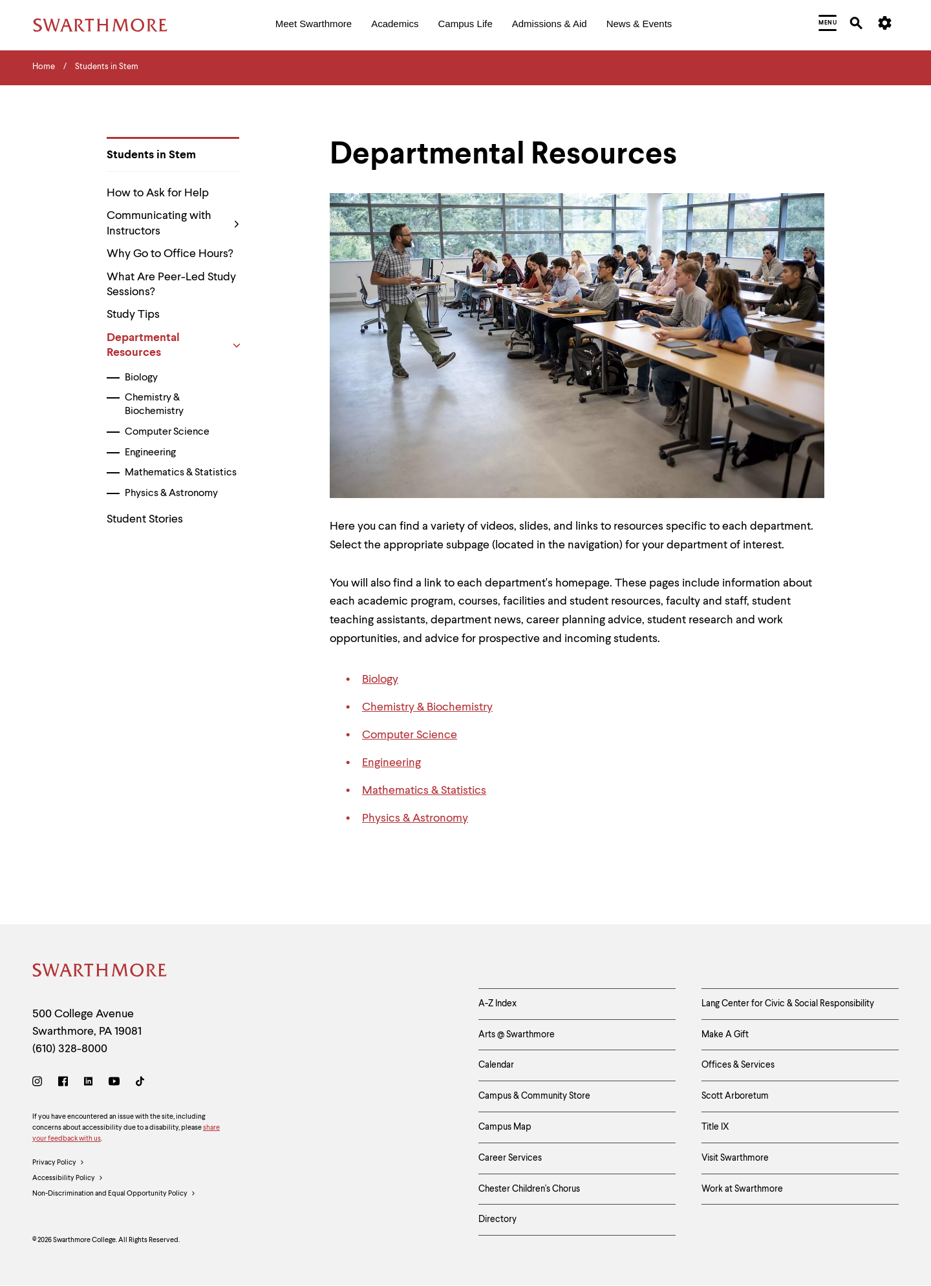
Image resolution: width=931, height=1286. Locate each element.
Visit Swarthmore (735, 1158)
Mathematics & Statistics (181, 473)
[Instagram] (39, 1083)
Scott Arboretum (735, 1096)
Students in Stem (151, 155)
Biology (141, 378)
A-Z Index (497, 1003)
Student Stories (145, 519)
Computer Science (167, 432)
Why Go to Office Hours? (170, 254)
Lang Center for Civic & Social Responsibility (787, 1003)
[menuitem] (313, 25)
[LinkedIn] (88, 1083)
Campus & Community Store (534, 1096)
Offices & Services (738, 1065)
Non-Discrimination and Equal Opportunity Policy (114, 1194)
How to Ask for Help (158, 193)
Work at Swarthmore (742, 1189)
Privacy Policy (58, 1163)
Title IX (715, 1127)
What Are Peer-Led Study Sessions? (171, 284)
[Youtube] (114, 1083)
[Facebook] (63, 1083)
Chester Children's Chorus (529, 1189)
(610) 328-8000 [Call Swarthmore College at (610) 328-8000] (69, 1049)
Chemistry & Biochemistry (154, 405)
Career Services (510, 1158)
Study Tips (133, 314)
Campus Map (504, 1127)
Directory (497, 1219)
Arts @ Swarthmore (516, 1034)
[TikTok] (140, 1083)
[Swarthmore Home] (100, 972)
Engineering (150, 453)
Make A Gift (725, 1034)
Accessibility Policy (67, 1179)
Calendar (496, 1065)
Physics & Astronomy (171, 493)
